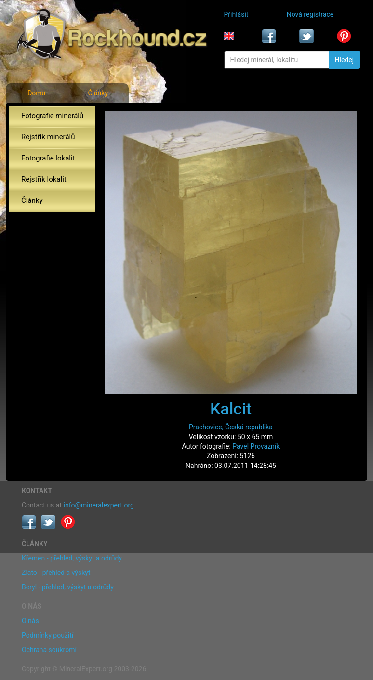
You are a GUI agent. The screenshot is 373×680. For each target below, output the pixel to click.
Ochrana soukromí (49, 649)
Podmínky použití (47, 635)
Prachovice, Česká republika (231, 427)
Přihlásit (236, 14)
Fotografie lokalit (48, 158)
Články (98, 93)
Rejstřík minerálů (48, 137)
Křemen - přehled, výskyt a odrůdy (72, 558)
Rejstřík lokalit (44, 179)
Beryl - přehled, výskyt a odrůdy (68, 587)
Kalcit (231, 408)
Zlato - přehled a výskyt (56, 572)
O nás (30, 621)
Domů (36, 93)
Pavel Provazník (256, 446)
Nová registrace (310, 14)
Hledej (344, 60)
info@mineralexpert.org (99, 505)
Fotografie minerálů (52, 115)
